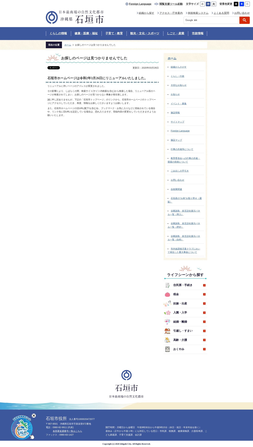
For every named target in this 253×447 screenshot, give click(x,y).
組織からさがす (179, 67)
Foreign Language (140, 4)
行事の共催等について (182, 149)
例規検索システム (198, 13)
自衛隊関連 (176, 189)
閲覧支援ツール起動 (171, 4)
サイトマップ (177, 122)
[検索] (212, 20)
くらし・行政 (177, 76)
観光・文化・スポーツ (144, 33)
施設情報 (175, 112)
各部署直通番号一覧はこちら (67, 431)
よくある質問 (221, 13)
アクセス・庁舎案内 (171, 13)
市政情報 (197, 33)
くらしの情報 (58, 33)
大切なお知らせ (179, 85)
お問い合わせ (242, 13)
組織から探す (146, 13)
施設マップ (176, 140)
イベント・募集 (179, 103)
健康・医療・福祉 (86, 33)
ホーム (67, 45)
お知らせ (175, 94)
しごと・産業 (175, 33)
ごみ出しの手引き (180, 171)
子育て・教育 (114, 33)
